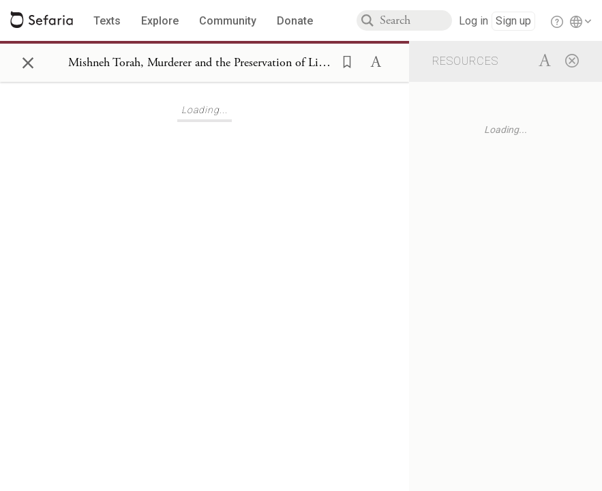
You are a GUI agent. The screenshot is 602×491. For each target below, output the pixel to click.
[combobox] (416, 20)
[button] (343, 61)
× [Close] (27, 61)
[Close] (572, 60)
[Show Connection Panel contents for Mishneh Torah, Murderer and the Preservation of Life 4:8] (200, 62)
